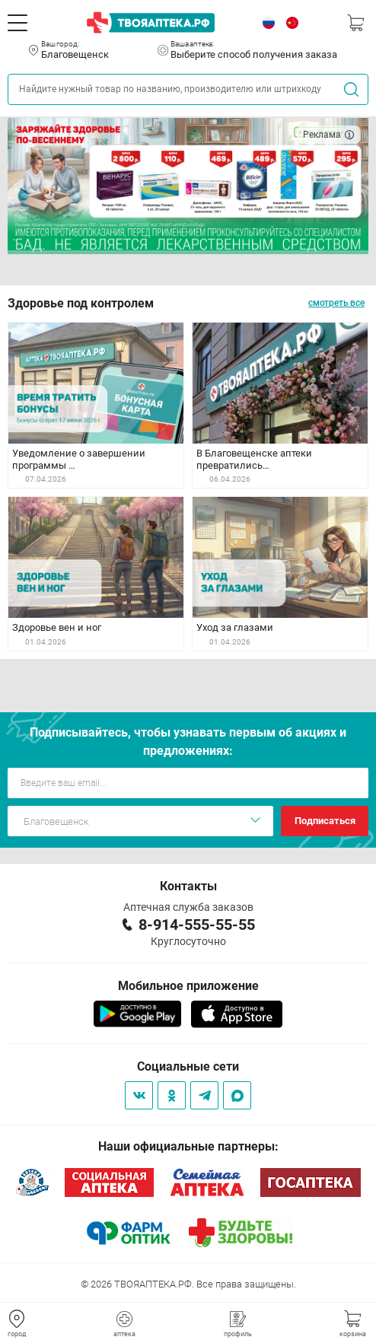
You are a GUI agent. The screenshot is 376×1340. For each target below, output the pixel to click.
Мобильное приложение (188, 986)
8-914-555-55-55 (197, 924)
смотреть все (336, 303)
